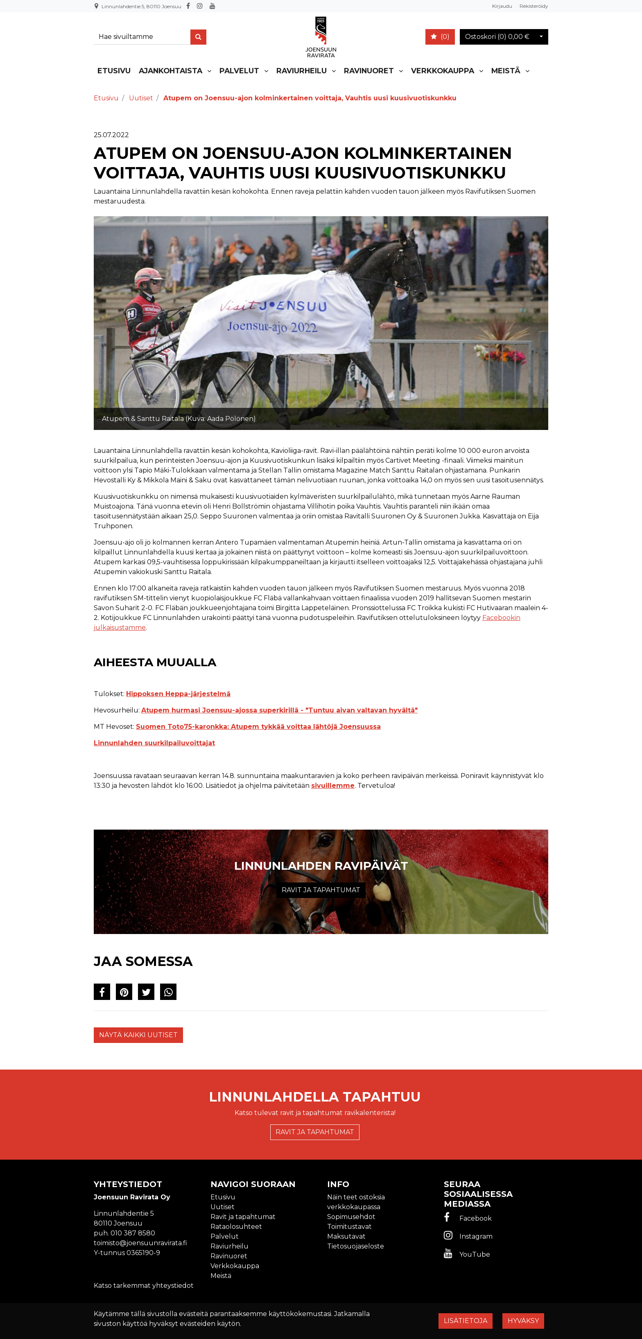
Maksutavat (346, 1236)
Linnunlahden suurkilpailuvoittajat (154, 743)
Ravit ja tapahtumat (321, 890)
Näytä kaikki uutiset (138, 1035)
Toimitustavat (349, 1226)
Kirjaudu (502, 6)
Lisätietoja (465, 1321)
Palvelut (239, 70)
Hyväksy (523, 1321)
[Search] (144, 37)
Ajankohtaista (170, 70)
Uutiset (222, 1207)
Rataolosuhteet (236, 1226)
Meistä (505, 70)
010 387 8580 (133, 1233)
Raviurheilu (301, 70)
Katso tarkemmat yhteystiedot (144, 1285)
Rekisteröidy (534, 6)
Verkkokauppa (442, 70)
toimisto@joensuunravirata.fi (140, 1243)
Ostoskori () (497, 37)
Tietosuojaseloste (355, 1246)
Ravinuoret (369, 70)
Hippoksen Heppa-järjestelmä (178, 694)
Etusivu (114, 70)
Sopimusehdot (351, 1217)
